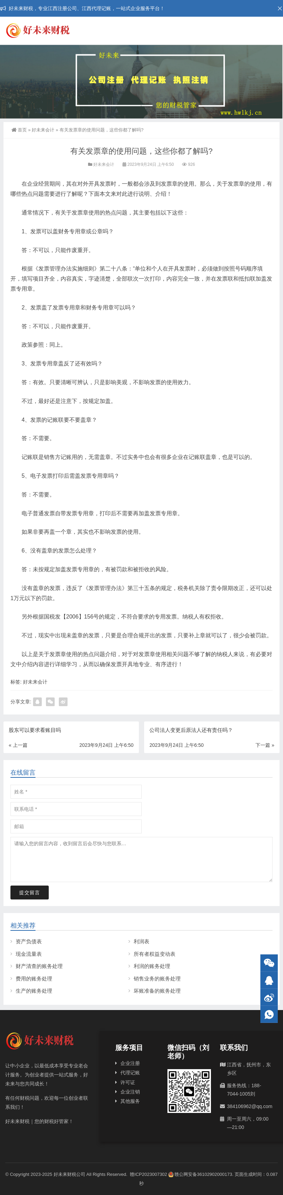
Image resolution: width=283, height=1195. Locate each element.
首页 (19, 129)
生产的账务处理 (34, 991)
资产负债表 (29, 941)
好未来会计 (43, 129)
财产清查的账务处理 (39, 966)
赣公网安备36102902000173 (200, 1174)
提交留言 (29, 892)
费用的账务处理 (34, 979)
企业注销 (130, 1092)
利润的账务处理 (152, 966)
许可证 (127, 1082)
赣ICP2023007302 (148, 1174)
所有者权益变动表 (154, 954)
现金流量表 (29, 954)
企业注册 (130, 1063)
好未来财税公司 (69, 1174)
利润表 (141, 941)
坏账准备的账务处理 (157, 991)
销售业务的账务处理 (157, 979)
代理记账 (130, 1072)
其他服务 (130, 1101)
